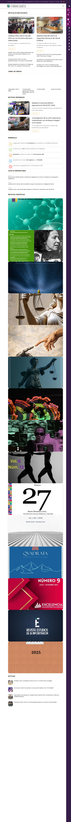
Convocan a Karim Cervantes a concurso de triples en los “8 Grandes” (34, 687)
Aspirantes (31, 1)
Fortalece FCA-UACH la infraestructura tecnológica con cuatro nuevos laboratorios (49, 65)
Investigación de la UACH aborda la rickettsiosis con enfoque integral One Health (47, 120)
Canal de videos (15, 71)
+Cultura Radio (41, 89)
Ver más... (11, 49)
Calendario (26, 1)
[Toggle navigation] (63, 6)
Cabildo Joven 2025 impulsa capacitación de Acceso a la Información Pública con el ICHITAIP (20, 54)
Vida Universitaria (19, 1)
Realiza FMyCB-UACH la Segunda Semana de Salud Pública (48, 38)
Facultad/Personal (44, 1)
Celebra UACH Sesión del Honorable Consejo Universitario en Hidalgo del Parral (31, 184)
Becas (13, 1)
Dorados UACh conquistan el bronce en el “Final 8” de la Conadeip (33, 680)
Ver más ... (35, 113)
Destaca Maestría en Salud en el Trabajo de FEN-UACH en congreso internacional (20, 65)
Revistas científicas (16, 194)
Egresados (51, 1)
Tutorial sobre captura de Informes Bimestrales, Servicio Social (28, 91)
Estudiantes (37, 1)
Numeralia (12, 138)
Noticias (9, 1)
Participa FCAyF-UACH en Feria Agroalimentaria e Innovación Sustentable (20, 59)
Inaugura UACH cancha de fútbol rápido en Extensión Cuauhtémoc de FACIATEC (31, 189)
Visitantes (57, 1)
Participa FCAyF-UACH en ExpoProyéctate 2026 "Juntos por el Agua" (49, 55)
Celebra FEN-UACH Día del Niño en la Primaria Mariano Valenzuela (20, 38)
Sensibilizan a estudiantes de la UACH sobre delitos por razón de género (49, 60)
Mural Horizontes (56, 89)
